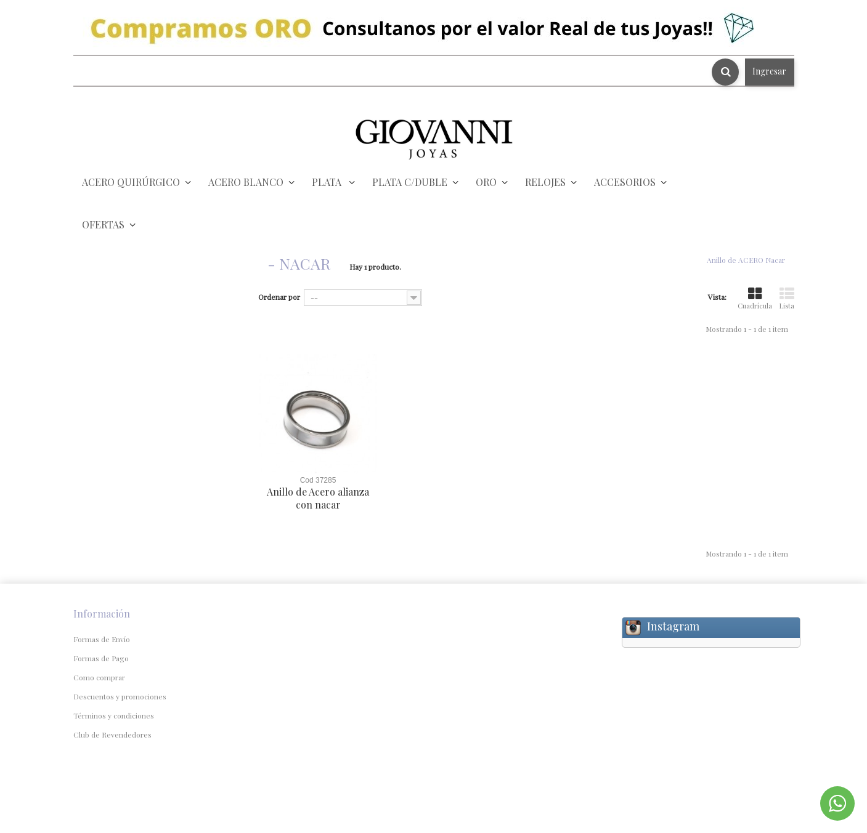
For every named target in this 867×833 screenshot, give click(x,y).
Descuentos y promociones (119, 696)
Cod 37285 (318, 480)
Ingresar (769, 71)
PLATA (328, 181)
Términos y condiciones (113, 715)
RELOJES (545, 181)
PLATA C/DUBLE (409, 181)
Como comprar (99, 677)
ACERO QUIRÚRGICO (131, 181)
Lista (786, 298)
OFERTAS (103, 224)
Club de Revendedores (112, 734)
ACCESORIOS (625, 181)
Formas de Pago (101, 658)
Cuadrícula (755, 298)
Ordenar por (279, 297)
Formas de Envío (101, 639)
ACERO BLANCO (245, 181)
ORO (486, 181)
